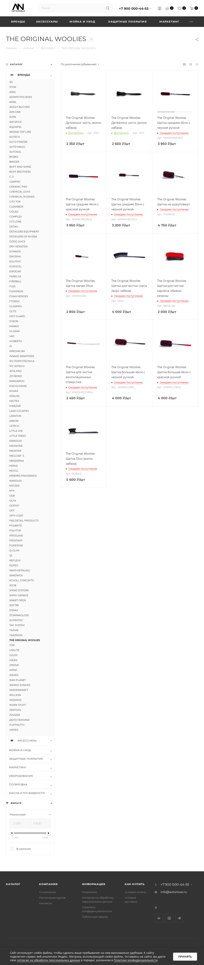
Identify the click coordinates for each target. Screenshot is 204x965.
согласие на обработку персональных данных (48, 960)
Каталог (13, 884)
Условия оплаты (135, 892)
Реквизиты (89, 892)
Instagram (169, 918)
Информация (93, 884)
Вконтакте (159, 918)
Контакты (45, 903)
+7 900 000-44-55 (134, 9)
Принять (185, 956)
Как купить (135, 884)
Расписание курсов (52, 897)
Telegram (179, 918)
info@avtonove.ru (174, 892)
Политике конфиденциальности (136, 960)
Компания (48, 884)
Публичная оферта (95, 916)
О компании (47, 892)
